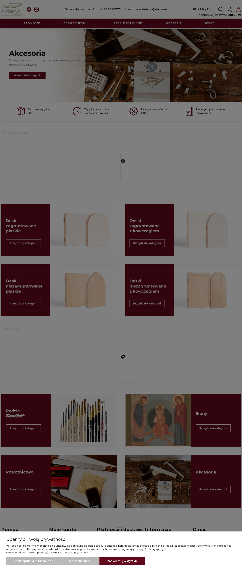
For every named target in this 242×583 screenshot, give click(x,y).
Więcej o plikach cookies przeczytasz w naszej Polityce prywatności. (48, 552)
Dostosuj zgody (80, 561)
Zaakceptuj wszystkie (122, 561)
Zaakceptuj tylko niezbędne (33, 561)
